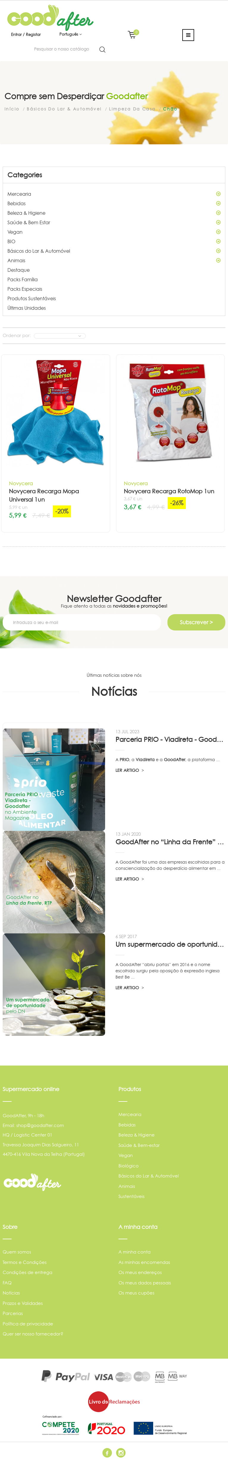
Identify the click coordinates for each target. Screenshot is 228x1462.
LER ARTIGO (129, 770)
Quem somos (17, 1252)
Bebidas (114, 203)
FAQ (7, 1283)
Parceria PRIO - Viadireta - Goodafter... (170, 739)
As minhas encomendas (144, 1262)
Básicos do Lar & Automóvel (114, 251)
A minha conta (134, 1252)
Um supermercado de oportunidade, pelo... (170, 944)
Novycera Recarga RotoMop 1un (169, 491)
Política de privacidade (28, 1324)
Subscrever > (196, 622)
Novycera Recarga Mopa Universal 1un (44, 495)
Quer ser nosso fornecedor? (33, 1334)
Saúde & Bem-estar (139, 1145)
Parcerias (13, 1313)
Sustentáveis (131, 1196)
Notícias (11, 1293)
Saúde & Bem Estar (114, 222)
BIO (114, 241)
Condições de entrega (27, 1272)
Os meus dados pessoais (144, 1283)
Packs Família (22, 279)
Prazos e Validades (23, 1303)
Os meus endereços (140, 1272)
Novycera (21, 483)
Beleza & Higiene (114, 213)
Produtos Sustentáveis (31, 298)
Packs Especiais (24, 289)
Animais (114, 260)
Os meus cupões (136, 1293)
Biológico (128, 1166)
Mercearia (114, 194)
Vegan (114, 232)
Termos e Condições (25, 1262)
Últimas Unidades (26, 308)
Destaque (18, 270)
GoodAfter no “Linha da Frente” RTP (170, 842)
